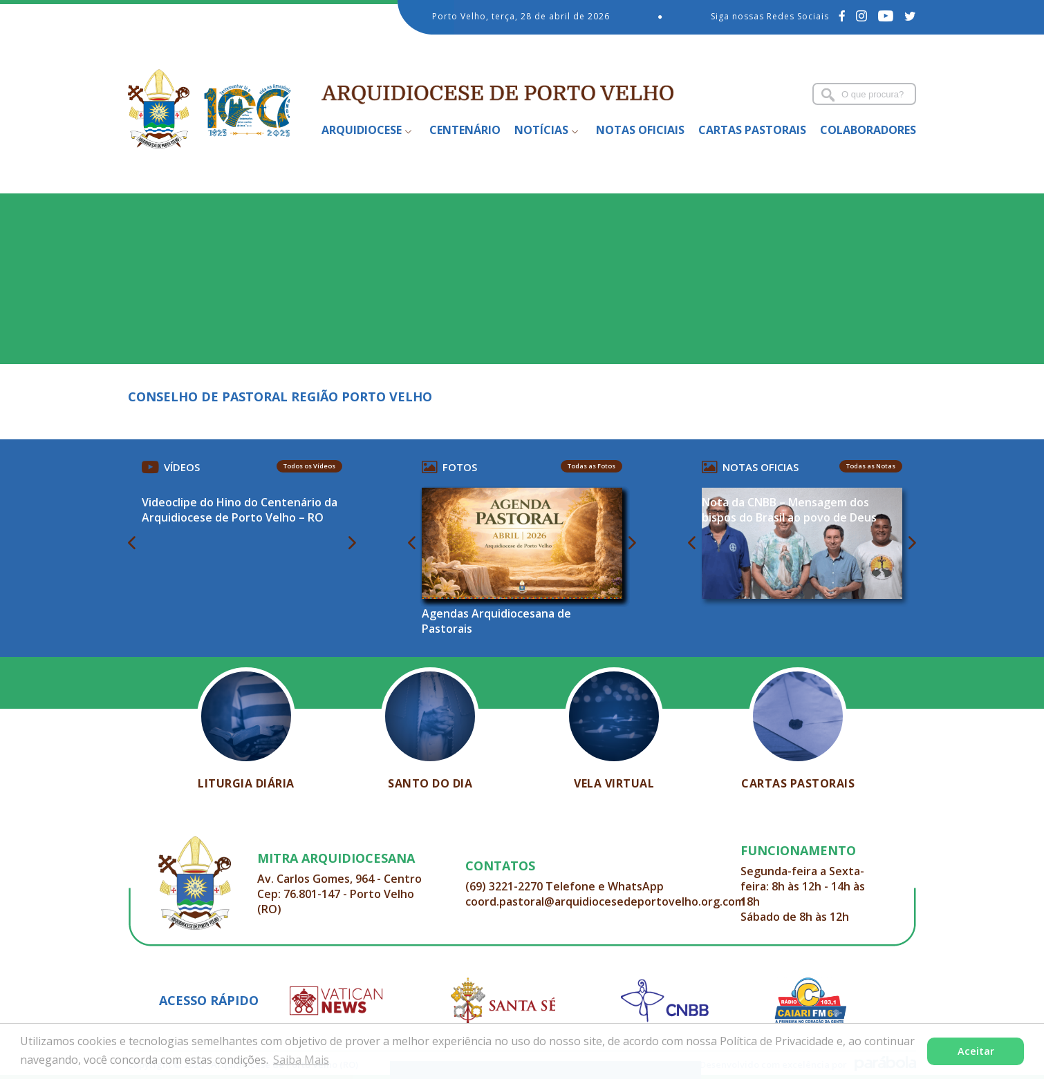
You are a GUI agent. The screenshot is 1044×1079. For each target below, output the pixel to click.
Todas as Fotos (591, 465)
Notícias (541, 129)
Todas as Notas (870, 465)
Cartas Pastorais (752, 129)
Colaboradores (868, 129)
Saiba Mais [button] (301, 1059)
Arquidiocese (361, 129)
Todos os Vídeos (309, 465)
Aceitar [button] (976, 1051)
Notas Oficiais (640, 129)
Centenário (465, 129)
